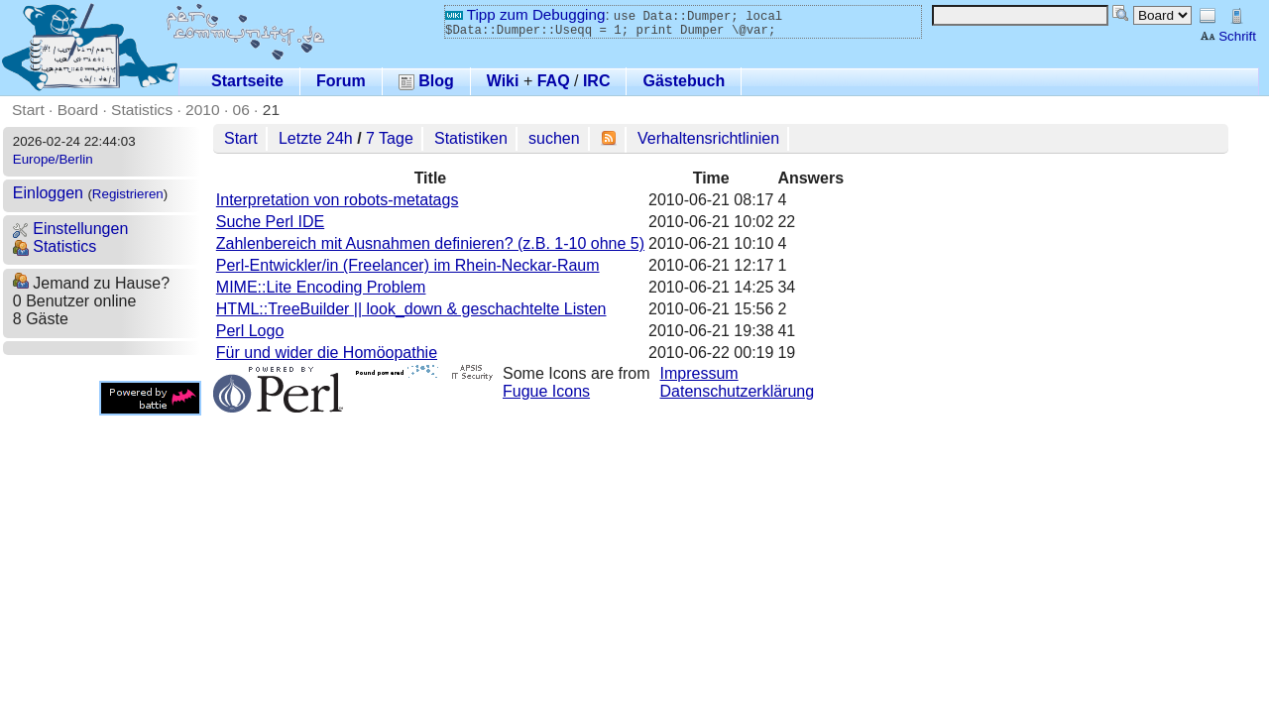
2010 (202, 109)
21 (271, 109)
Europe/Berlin (53, 159)
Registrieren (128, 193)
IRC (597, 80)
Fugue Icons (546, 391)
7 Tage (389, 138)
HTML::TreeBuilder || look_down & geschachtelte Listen (411, 308)
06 (241, 109)
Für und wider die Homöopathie (326, 352)
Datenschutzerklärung (737, 391)
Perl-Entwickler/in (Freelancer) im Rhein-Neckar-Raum (408, 265)
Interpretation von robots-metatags (337, 199)
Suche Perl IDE (270, 221)
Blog (426, 80)
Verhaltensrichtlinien (708, 138)
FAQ (553, 80)
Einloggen (48, 192)
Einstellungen (71, 228)
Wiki (503, 80)
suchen (554, 138)
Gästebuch (683, 80)
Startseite (247, 80)
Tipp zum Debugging (525, 14)
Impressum (699, 373)
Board (78, 109)
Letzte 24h (316, 138)
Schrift (1228, 36)
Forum (341, 80)
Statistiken (471, 138)
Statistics (142, 109)
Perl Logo (250, 330)
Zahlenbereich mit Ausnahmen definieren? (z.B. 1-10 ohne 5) (430, 243)
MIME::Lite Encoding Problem (321, 287)
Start (28, 109)
